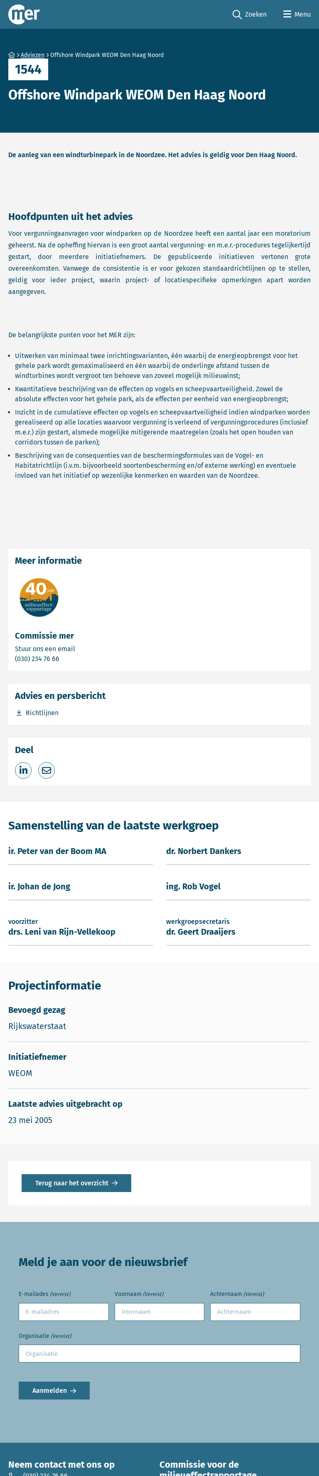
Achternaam (237, 1294)
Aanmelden (49, 1391)
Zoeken (250, 15)
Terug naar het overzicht (71, 1183)
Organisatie (45, 1336)
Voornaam (139, 1294)
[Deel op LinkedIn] (23, 770)
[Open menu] (297, 15)
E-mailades (44, 1294)
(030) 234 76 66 (66, 658)
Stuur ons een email (77, 648)
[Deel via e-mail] (46, 770)
